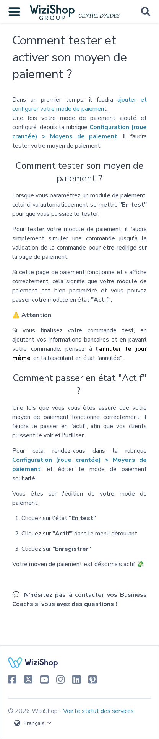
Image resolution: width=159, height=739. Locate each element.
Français (33, 723)
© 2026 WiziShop (33, 711)
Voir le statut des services (98, 711)
